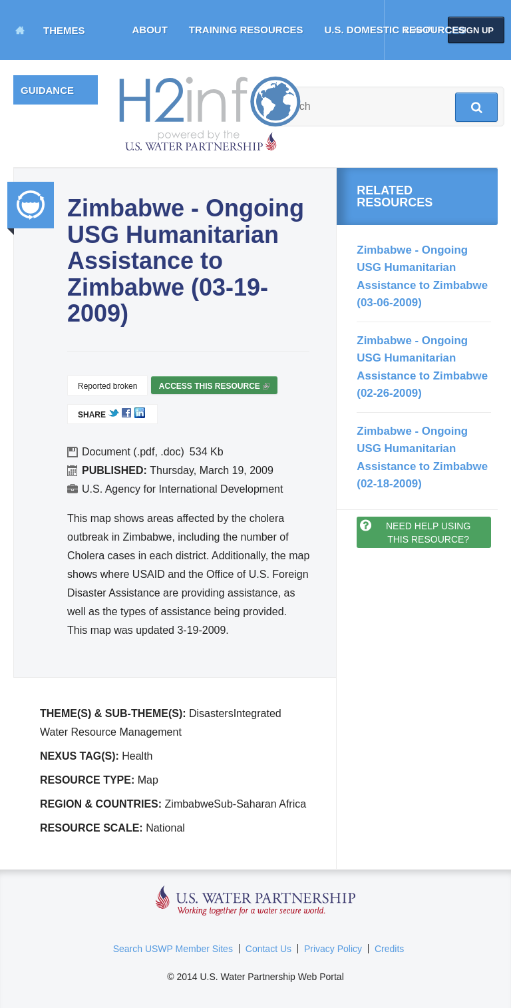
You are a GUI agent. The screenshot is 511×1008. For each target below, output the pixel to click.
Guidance (47, 90)
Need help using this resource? (428, 533)
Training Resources (246, 29)
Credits (389, 948)
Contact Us (268, 948)
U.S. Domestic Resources (395, 29)
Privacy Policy (333, 948)
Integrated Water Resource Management (30, 205)
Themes (64, 30)
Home (20, 30)
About (150, 29)
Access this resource (214, 387)
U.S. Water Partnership (256, 901)
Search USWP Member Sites (173, 948)
